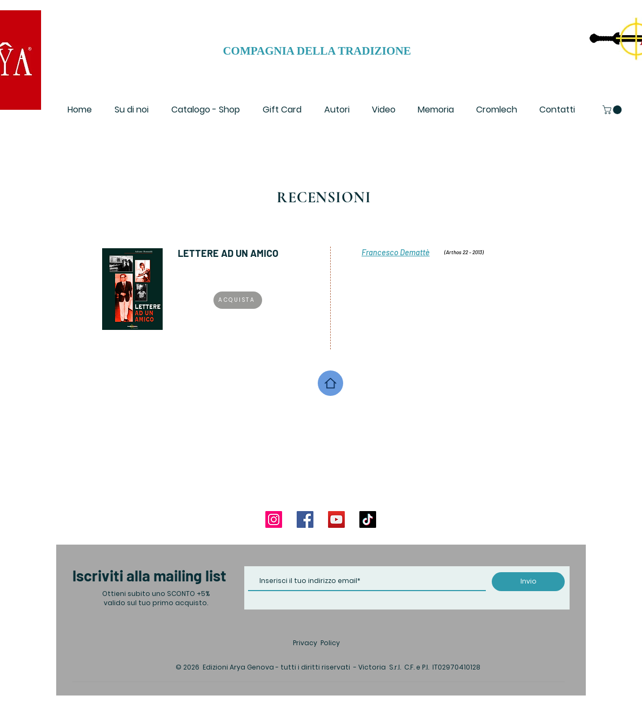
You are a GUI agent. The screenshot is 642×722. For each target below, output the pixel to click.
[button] (613, 109)
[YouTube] (336, 519)
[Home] (330, 383)
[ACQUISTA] (237, 300)
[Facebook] (305, 519)
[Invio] (528, 581)
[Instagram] (273, 519)
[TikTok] (367, 519)
